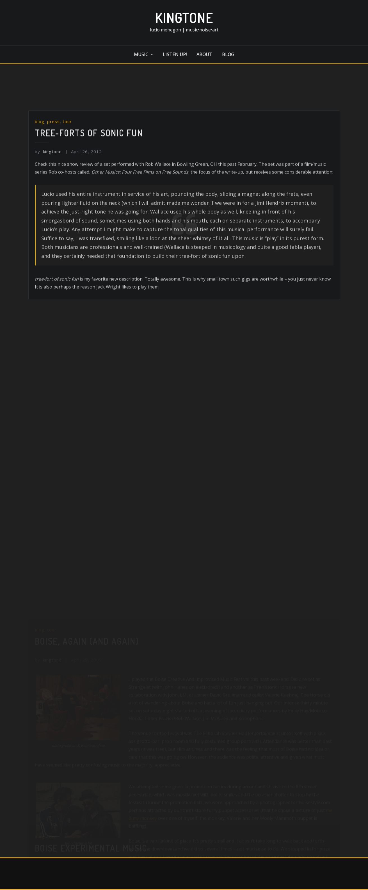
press (53, 162)
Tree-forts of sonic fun (89, 173)
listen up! (175, 54)
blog (228, 54)
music (143, 54)
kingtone (184, 17)
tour (67, 162)
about (204, 54)
